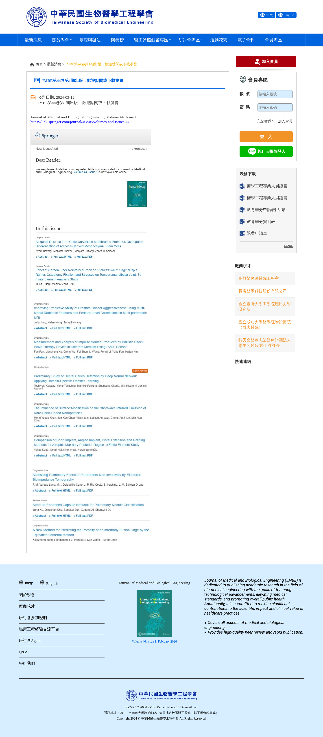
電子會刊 (246, 40)
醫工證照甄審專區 (151, 40)
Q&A (23, 652)
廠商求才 (243, 266)
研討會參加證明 (33, 617)
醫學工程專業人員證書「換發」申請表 (266, 198)
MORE (288, 245)
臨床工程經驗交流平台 (39, 629)
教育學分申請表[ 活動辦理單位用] (266, 210)
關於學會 (60, 40)
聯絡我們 (27, 663)
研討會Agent (30, 640)
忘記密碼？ (266, 121)
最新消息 (33, 40)
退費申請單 (253, 233)
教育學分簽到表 (257, 221)
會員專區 (273, 40)
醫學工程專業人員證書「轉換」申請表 (266, 186)
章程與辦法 (90, 40)
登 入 (266, 137)
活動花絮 (218, 40)
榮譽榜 (117, 40)
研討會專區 (189, 40)
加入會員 (270, 62)
